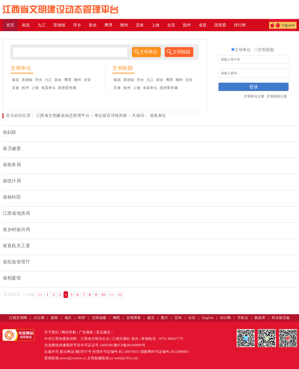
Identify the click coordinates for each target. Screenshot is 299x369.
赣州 (77, 80)
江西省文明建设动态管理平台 (63, 115)
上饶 (35, 88)
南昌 (15, 80)
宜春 (15, 88)
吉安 (87, 80)
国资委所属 (67, 88)
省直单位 (48, 88)
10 (103, 295)
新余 (58, 80)
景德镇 (27, 80)
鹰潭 (68, 80)
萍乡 (38, 80)
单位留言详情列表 (110, 115)
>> (111, 295)
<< (40, 295)
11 (120, 295)
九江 (48, 80)
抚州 (25, 88)
